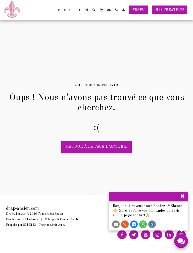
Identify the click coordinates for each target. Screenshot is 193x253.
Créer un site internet (51, 224)
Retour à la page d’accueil (96, 147)
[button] (79, 10)
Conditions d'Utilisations (22, 219)
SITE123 (29, 224)
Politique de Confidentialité (61, 219)
